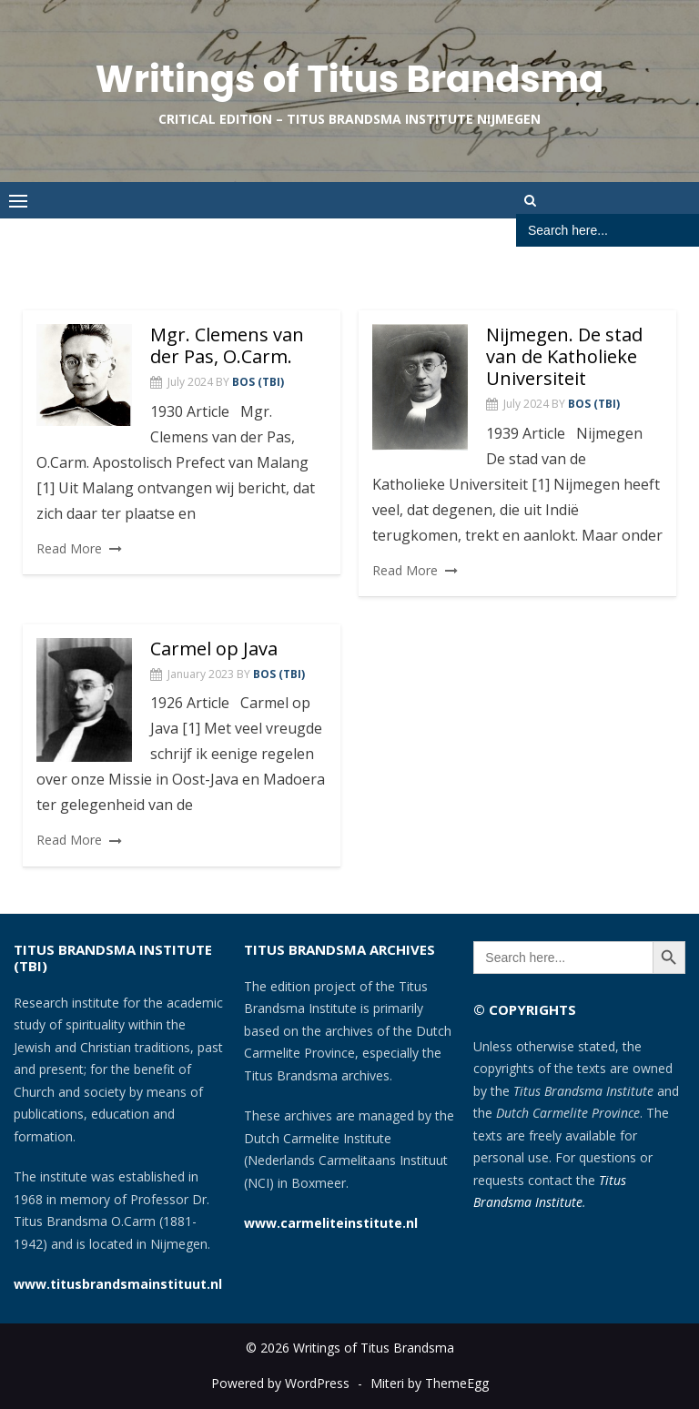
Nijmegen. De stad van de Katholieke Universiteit (564, 356)
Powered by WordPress (280, 1383)
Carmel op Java (214, 648)
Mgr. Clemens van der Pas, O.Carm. (227, 345)
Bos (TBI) (258, 382)
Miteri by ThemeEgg (429, 1383)
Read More (69, 548)
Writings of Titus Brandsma (349, 79)
